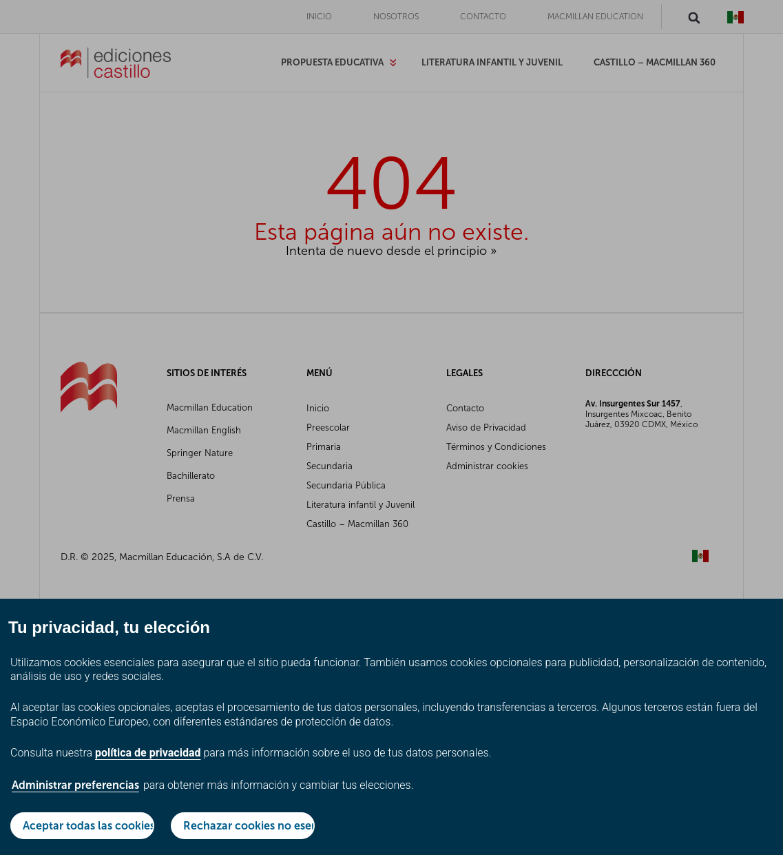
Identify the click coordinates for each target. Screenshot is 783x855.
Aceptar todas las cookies (88, 826)
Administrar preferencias (75, 785)
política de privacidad (148, 752)
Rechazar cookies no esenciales (249, 826)
